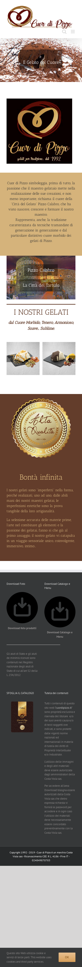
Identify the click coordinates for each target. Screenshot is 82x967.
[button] (10, 359)
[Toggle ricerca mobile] (64, 31)
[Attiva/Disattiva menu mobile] (73, 31)
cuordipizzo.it (64, 708)
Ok (67, 957)
